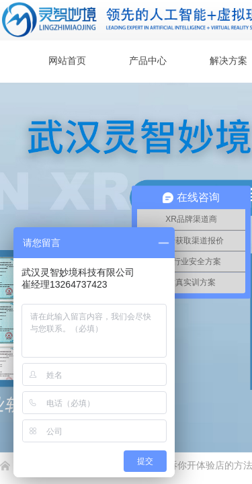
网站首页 (67, 61)
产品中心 (148, 61)
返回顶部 (192, 403)
